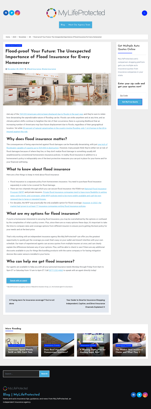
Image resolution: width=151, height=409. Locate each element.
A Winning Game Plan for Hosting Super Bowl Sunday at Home (92, 352)
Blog (63, 25)
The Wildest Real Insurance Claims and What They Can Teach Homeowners (129, 352)
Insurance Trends (13, 45)
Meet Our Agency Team (79, 25)
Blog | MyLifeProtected (21, 394)
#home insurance (49, 69)
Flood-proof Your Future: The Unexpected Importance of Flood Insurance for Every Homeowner (48, 57)
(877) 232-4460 (56, 270)
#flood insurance (34, 69)
